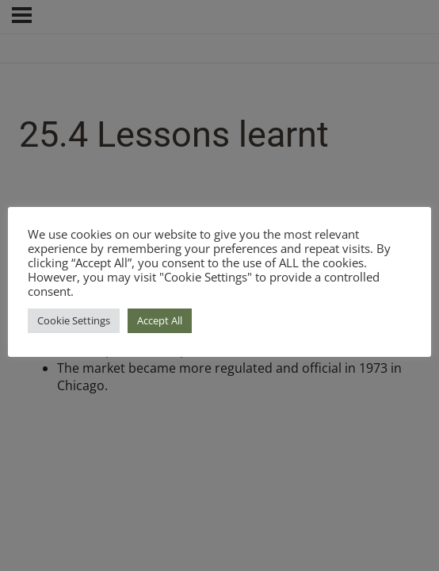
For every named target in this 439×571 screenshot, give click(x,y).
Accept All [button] (159, 320)
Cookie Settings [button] (73, 320)
